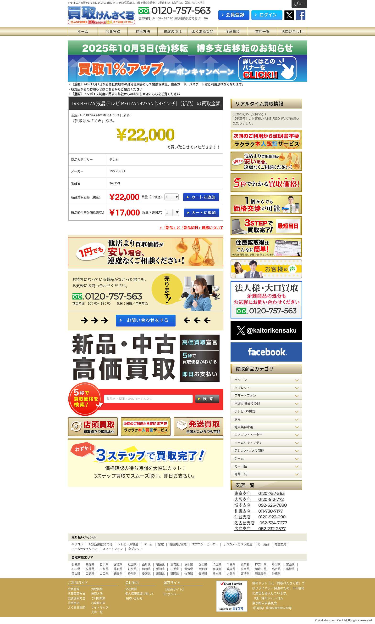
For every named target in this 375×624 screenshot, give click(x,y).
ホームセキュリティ (84, 549)
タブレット (135, 549)
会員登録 (113, 31)
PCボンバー (171, 594)
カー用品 (263, 544)
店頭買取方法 (76, 593)
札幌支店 (258, 511)
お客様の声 (98, 603)
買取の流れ (173, 31)
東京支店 (259, 493)
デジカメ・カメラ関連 (237, 544)
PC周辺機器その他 (100, 544)
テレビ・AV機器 (128, 544)
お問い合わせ (292, 31)
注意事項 (232, 31)
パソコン (77, 544)
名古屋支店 (260, 523)
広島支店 (260, 528)
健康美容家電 (178, 544)
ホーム (82, 31)
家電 (161, 544)
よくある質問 (202, 31)
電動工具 (280, 544)
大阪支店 (259, 499)
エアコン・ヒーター (205, 544)
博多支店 (260, 505)
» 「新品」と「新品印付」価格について (191, 227)
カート (299, 4)
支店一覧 (262, 31)
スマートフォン (113, 549)
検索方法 (143, 31)
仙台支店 (260, 517)
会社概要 (131, 589)
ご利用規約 (98, 598)
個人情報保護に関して (139, 593)
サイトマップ (99, 607)
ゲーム (148, 544)
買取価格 (97, 589)
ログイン (266, 15)
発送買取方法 (76, 598)
